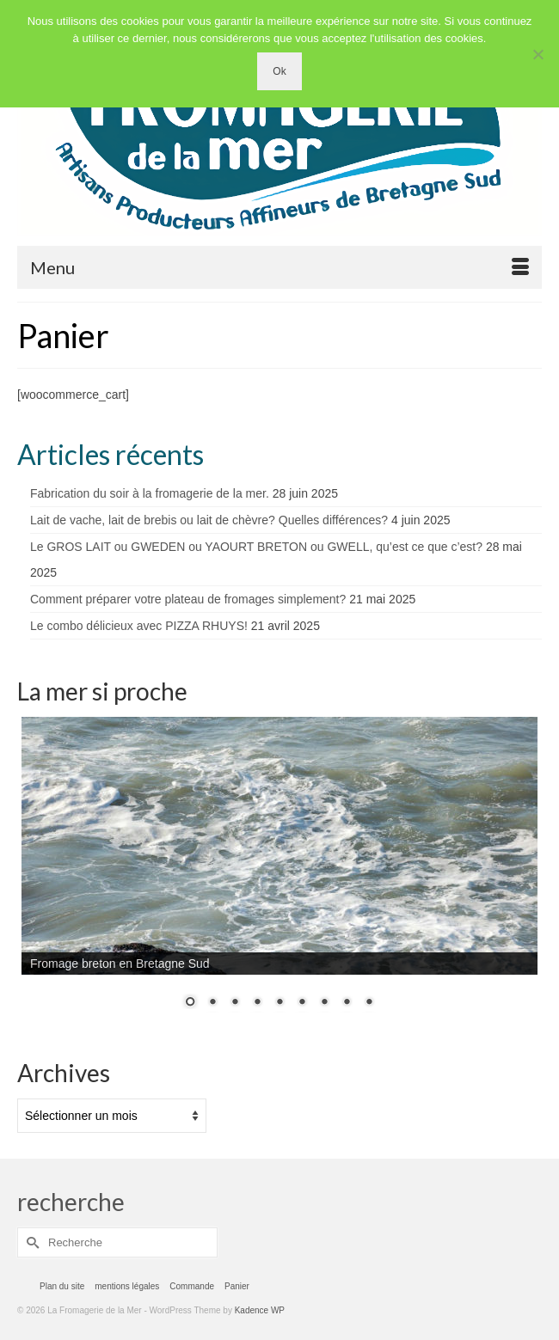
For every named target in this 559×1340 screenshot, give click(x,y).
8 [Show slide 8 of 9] (346, 1003)
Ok (279, 71)
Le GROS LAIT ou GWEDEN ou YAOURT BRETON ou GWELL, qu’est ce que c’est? (256, 547)
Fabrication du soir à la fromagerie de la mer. (149, 493)
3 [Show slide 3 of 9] (234, 1003)
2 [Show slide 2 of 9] (212, 1003)
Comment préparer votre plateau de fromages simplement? (188, 599)
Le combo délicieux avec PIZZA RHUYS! (139, 626)
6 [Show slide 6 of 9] (301, 1003)
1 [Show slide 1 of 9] (190, 1003)
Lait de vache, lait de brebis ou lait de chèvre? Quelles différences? (209, 520)
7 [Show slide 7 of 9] (324, 1003)
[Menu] (279, 267)
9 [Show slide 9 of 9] (368, 1003)
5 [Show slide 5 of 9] (279, 1003)
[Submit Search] (30, 1242)
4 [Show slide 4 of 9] (257, 1003)
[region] (280, 873)
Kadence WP (260, 1310)
